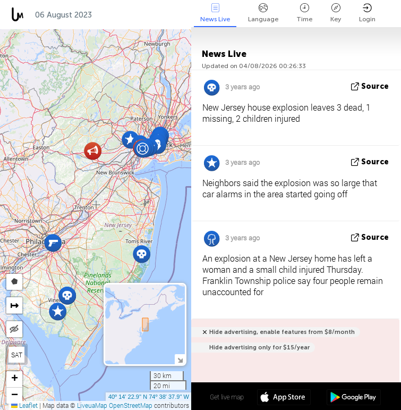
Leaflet (24, 405)
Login (367, 13)
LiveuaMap (92, 405)
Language (263, 13)
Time (304, 13)
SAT (16, 354)
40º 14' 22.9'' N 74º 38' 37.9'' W (148, 397)
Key (335, 13)
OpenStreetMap (130, 405)
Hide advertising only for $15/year (259, 347)
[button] (52, 242)
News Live (215, 13)
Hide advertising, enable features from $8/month (282, 332)
